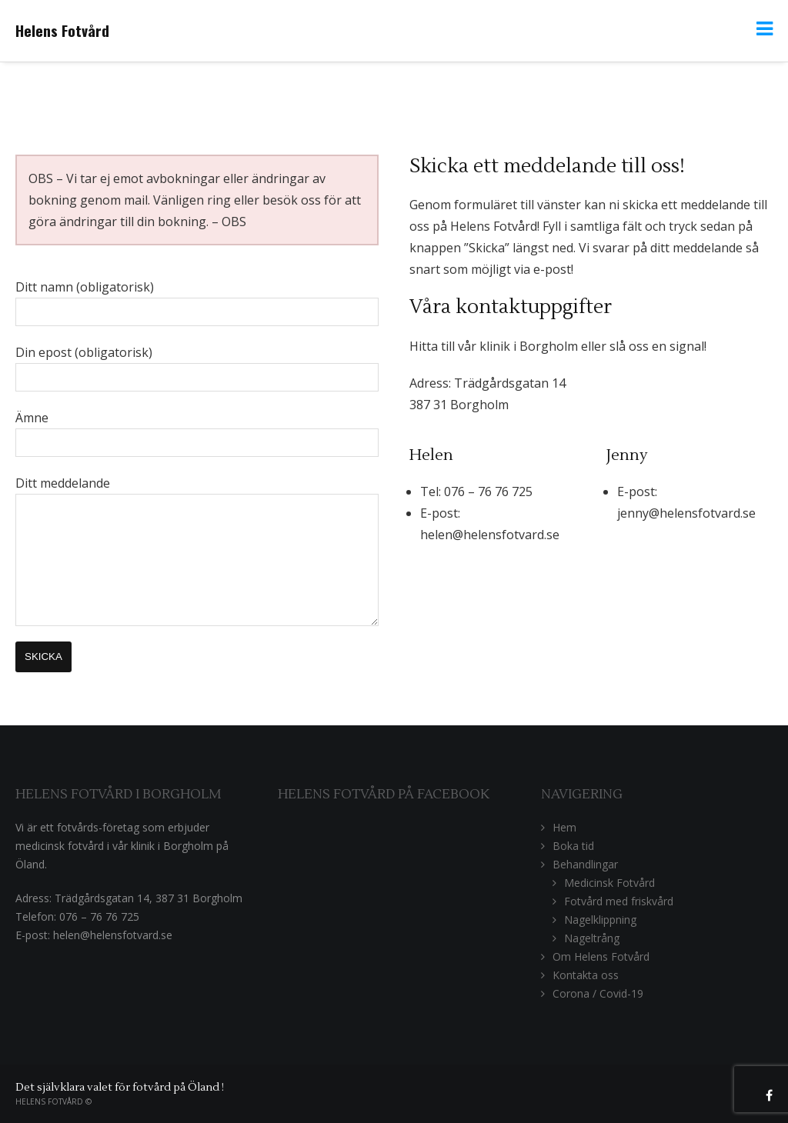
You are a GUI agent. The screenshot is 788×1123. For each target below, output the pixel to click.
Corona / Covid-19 (598, 993)
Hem (564, 827)
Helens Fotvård (62, 30)
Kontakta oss (586, 975)
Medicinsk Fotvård (609, 882)
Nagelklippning (600, 919)
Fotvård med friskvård (618, 901)
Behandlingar (585, 864)
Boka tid (573, 845)
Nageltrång (591, 938)
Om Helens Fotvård (601, 956)
